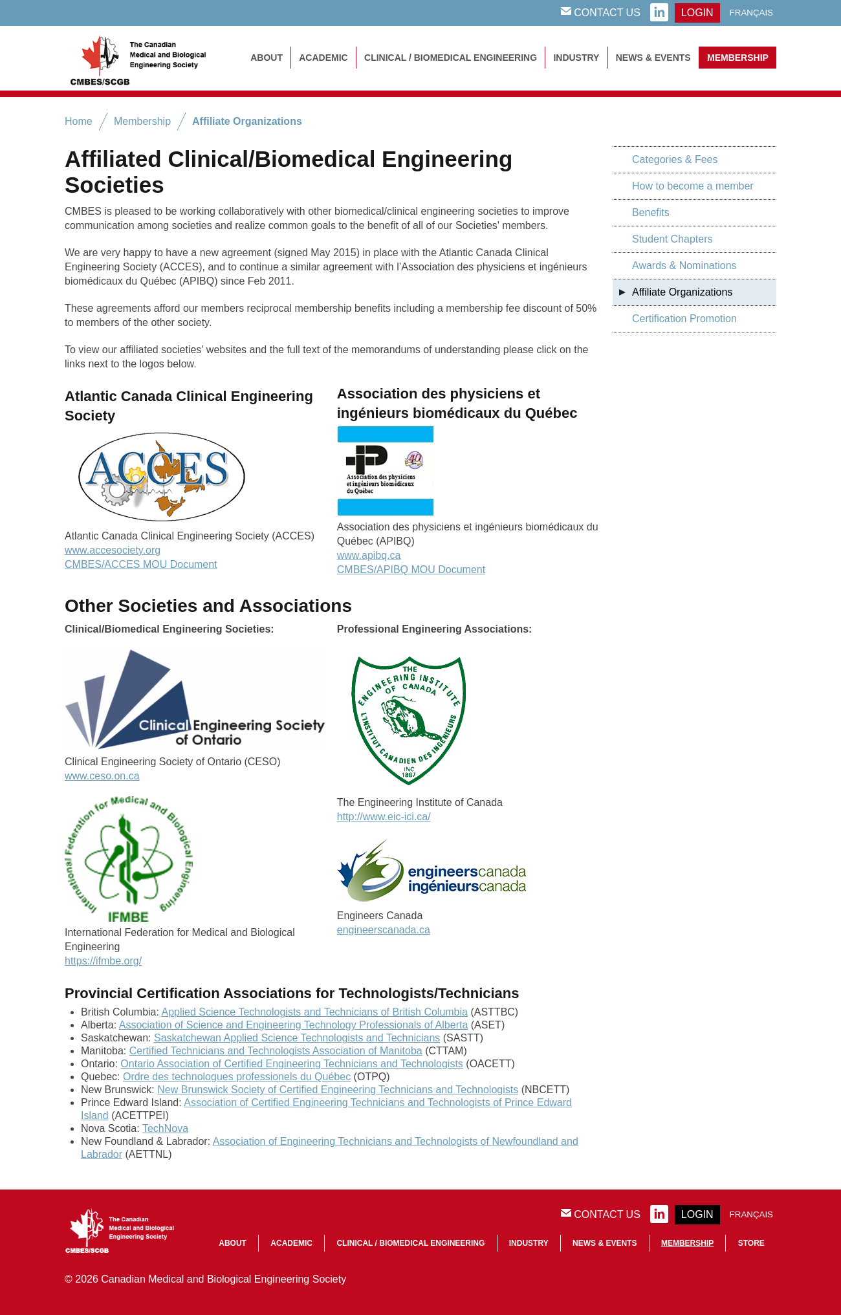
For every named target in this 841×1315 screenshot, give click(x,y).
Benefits (651, 212)
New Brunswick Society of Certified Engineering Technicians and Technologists (337, 1089)
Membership (738, 57)
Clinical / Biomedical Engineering (450, 57)
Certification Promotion (684, 318)
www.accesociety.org (112, 550)
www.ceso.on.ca (102, 775)
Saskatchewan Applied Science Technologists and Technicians (297, 1037)
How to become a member (693, 185)
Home (79, 121)
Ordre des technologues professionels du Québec (237, 1076)
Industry (576, 57)
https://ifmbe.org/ (103, 960)
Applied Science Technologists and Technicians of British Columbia (315, 1011)
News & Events (653, 57)
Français (751, 12)
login (697, 12)
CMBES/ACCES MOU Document (141, 564)
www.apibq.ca (369, 555)
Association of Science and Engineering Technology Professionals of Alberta (293, 1024)
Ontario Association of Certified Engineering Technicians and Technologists (291, 1063)
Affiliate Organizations (247, 121)
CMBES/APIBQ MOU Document (411, 569)
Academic (323, 57)
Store (751, 1243)
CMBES (152, 58)
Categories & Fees (675, 159)
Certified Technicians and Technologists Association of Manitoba (275, 1050)
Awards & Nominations (684, 265)
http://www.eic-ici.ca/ (384, 816)
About (266, 57)
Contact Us (600, 12)
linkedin (659, 13)
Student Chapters (672, 239)
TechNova (165, 1128)
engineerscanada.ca (383, 929)
